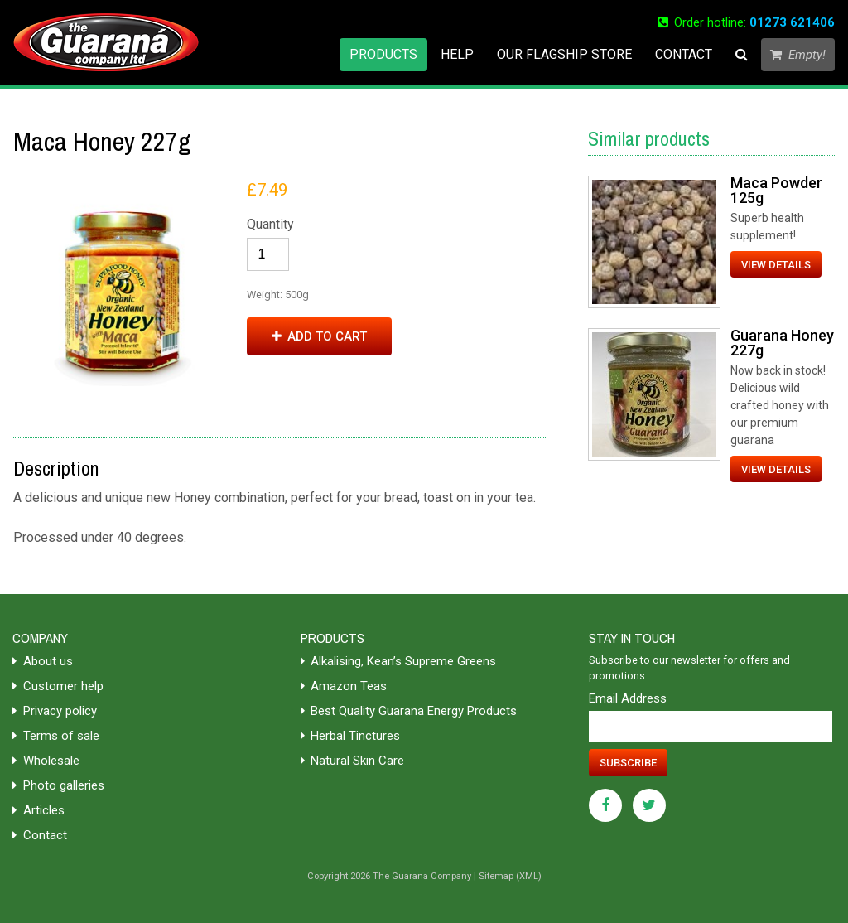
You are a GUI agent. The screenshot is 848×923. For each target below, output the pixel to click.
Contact (683, 54)
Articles (38, 810)
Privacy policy (54, 710)
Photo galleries (58, 785)
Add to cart (320, 336)
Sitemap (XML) (510, 876)
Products (383, 54)
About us (42, 661)
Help (457, 54)
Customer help (58, 686)
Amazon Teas (344, 686)
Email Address (628, 698)
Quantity (270, 224)
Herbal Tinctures (351, 735)
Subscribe (628, 762)
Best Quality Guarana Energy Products (409, 710)
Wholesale (46, 760)
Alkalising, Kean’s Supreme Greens (399, 661)
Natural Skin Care (353, 760)
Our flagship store (564, 54)
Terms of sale (55, 735)
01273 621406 (792, 22)
